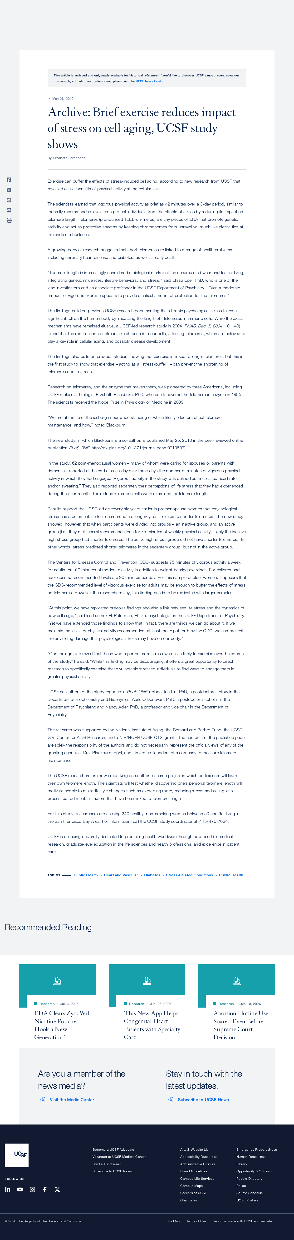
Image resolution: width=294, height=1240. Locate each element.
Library (241, 1163)
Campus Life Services (197, 1178)
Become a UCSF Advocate (113, 1149)
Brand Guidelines (193, 1171)
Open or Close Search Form (280, 20)
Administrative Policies (197, 1163)
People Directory (249, 1178)
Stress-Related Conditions (189, 875)
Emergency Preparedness (256, 1149)
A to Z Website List (194, 1149)
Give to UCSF (271, 5)
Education (222, 20)
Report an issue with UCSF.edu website (242, 1221)
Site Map (173, 1221)
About (139, 20)
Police (241, 1185)
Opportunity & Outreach (254, 1171)
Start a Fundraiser (107, 1163)
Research (194, 20)
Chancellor (188, 1200)
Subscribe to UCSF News (202, 1099)
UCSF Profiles (247, 1200)
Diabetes (152, 875)
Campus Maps (191, 1185)
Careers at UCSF (193, 1192)
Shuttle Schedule (249, 1192)
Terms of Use (196, 1221)
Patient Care (165, 20)
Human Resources (250, 1156)
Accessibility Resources (198, 1156)
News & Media (254, 20)
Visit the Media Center (71, 1099)
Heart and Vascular (121, 875)
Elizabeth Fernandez (69, 158)
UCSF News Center (150, 81)
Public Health (86, 875)
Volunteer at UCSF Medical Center (119, 1156)
